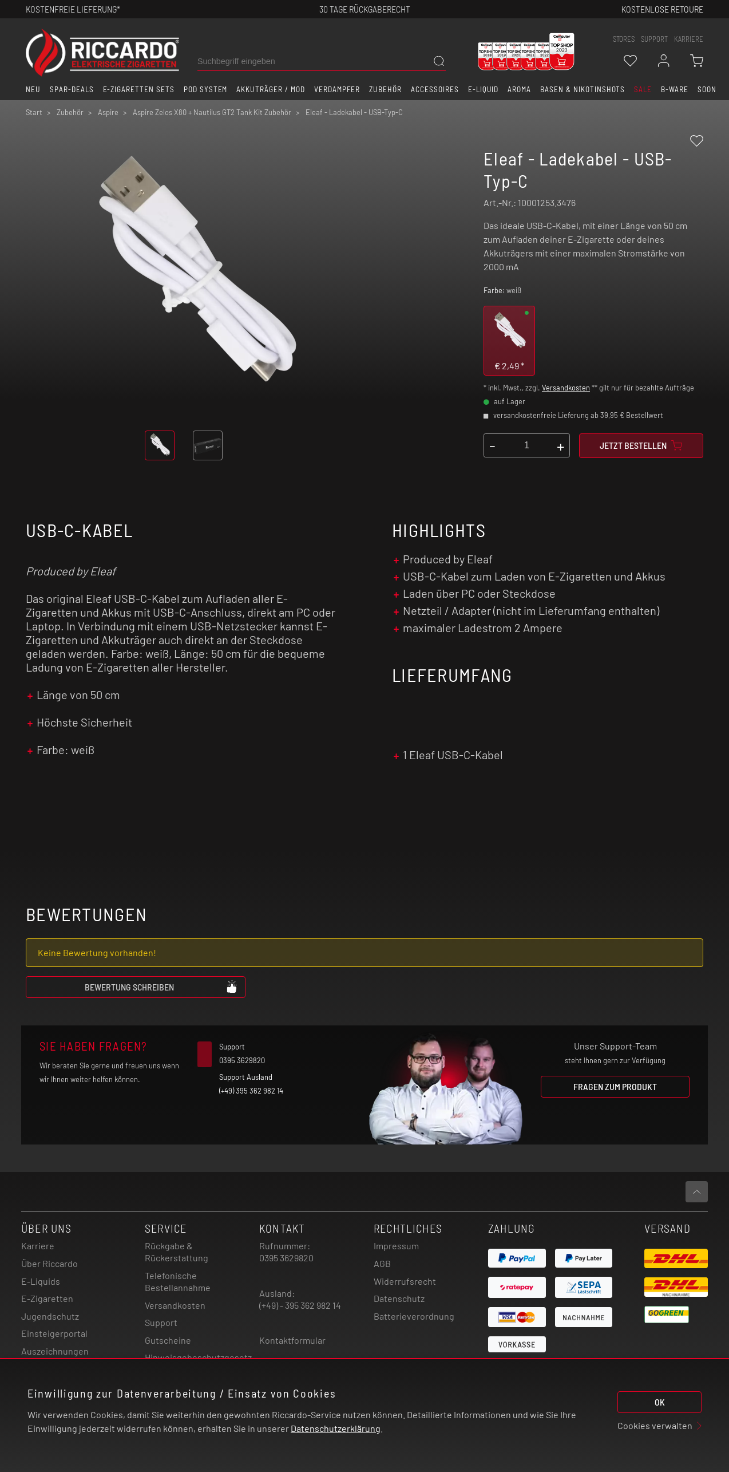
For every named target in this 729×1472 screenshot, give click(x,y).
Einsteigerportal (54, 1333)
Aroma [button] (519, 89)
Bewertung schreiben (161, 986)
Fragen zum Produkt (615, 1086)
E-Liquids (40, 1281)
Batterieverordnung (414, 1316)
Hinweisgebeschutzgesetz (198, 1357)
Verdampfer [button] (337, 89)
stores (624, 39)
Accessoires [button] (435, 89)
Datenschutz (399, 1298)
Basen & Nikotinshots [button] (582, 89)
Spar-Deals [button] (72, 89)
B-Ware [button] (674, 89)
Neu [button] (33, 89)
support (654, 39)
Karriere (688, 39)
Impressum (396, 1245)
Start (34, 112)
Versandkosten (566, 387)
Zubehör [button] (385, 89)
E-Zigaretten (47, 1298)
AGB (382, 1263)
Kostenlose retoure (662, 8)
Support (161, 1322)
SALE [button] (643, 89)
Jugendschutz (50, 1316)
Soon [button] (707, 89)
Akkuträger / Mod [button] (270, 89)
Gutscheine (168, 1340)
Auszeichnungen (55, 1350)
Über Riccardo (49, 1263)
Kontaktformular (292, 1340)
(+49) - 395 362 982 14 (300, 1305)
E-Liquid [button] (483, 89)
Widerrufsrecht (405, 1281)
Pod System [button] (206, 89)
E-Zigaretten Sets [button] (139, 89)
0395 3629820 (286, 1257)
